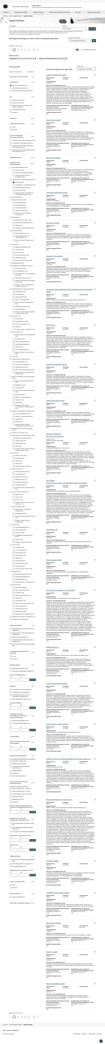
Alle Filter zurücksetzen (15, 72)
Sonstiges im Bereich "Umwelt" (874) (23, 542)
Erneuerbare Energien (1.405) (22, 255)
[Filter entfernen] (36, 58)
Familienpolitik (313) (19, 294)
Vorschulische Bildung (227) (21, 210)
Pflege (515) (18, 326)
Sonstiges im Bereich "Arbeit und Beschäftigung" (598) (22, 176)
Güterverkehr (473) (19, 547)
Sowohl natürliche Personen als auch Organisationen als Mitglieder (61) (20, 695)
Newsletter (15, 1030)
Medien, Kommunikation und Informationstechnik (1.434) (23, 377)
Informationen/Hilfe (21, 12)
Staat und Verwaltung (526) (18, 506)
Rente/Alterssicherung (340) (21, 482)
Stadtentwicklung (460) (20, 443)
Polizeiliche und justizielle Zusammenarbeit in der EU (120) (25, 281)
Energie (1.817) (15, 244)
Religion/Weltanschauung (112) (22, 306)
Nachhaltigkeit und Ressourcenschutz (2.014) (24, 536)
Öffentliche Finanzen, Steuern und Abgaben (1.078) (22, 429)
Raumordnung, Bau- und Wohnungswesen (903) (23, 435)
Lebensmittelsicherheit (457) (21, 367)
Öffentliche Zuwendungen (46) (19, 763)
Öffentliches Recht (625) (20, 455)
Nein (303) (14, 129)
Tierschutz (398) (19, 539)
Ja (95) (13, 127)
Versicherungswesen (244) (21, 608)
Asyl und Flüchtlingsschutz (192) (22, 413)
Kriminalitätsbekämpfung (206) (22, 344)
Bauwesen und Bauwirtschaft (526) (23, 438)
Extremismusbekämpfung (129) (22, 341)
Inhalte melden (92, 1034)
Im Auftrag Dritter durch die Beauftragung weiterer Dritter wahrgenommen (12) (23, 150)
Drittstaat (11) (15, 802)
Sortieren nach (80, 66)
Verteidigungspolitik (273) (21, 579)
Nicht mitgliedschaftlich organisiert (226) (21, 699)
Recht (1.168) (15, 453)
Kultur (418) (15, 356)
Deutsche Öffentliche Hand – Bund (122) (21, 788)
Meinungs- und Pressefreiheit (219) (23, 397)
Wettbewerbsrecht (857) (20, 611)
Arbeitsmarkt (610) (19, 170)
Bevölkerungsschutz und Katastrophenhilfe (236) (25, 335)
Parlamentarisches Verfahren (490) (23, 220)
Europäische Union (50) (17, 796)
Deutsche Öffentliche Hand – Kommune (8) (22, 794)
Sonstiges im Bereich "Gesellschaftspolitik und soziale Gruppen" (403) (24, 312)
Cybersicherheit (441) (20, 339)
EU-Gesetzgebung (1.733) (21, 271)
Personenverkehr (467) (20, 552)
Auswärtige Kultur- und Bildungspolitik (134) (25, 185)
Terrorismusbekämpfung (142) (22, 349)
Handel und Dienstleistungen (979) (23, 595)
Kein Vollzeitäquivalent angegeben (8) (21, 723)
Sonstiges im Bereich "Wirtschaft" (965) (24, 614)
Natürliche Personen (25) (18, 102)
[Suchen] (92, 28)
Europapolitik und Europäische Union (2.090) (22, 265)
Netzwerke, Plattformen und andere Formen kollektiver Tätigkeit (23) (22, 106)
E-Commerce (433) (19, 592)
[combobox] (74, 28)
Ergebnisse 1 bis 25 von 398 (15, 46)
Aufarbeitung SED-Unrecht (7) (22, 233)
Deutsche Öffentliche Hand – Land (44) (21, 791)
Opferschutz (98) (19, 347)
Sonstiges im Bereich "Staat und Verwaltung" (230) (22, 521)
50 (80, 50)
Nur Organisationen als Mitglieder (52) (21, 692)
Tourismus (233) (19, 499)
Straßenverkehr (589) (20, 560)
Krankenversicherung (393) (21, 477)
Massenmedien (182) (20, 394)
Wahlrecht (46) (18, 225)
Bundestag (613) (16, 217)
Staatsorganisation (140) (21, 513)
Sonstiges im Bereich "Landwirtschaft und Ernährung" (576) (24, 373)
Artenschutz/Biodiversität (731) (22, 527)
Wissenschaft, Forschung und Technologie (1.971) (23, 616)
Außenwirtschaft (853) (17, 197)
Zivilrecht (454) (18, 463)
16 (34, 49)
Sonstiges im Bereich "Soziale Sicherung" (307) (24, 488)
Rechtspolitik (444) (19, 458)
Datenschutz (84, 1034)
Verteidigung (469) (16, 571)
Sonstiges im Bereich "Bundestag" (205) (24, 228)
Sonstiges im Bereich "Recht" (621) (23, 466)
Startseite (6, 12)
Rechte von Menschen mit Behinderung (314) (24, 303)
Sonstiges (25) (15, 773)
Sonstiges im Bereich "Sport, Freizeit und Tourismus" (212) (24, 503)
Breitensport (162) (19, 494)
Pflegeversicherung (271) (21, 479)
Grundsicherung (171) (20, 474)
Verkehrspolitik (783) (20, 566)
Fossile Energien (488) (20, 257)
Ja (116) (14, 656)
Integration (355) (19, 419)
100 (83, 50)
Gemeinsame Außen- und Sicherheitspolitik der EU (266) (25, 274)
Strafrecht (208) (18, 461)
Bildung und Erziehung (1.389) (19, 199)
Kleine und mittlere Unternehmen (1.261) (24, 603)
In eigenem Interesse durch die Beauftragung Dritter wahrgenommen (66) (22, 146)
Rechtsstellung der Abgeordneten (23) (24, 222)
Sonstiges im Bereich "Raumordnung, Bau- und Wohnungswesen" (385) (25, 449)
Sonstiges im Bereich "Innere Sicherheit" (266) (24, 353)
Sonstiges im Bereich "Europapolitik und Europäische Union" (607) (24, 285)
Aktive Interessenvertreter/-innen (19, 85)
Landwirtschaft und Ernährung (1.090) (21, 359)
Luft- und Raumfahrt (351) (21, 550)
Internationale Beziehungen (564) (23, 187)
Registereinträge (38, 12)
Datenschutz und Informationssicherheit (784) (24, 381)
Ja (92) (13, 885)
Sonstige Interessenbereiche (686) (20, 619)
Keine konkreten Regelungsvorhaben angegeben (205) (23, 644)
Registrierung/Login (94, 12)
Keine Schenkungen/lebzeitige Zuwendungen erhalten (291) (22, 828)
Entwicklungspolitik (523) (18, 263)
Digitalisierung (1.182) (20, 385)
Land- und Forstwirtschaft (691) (22, 364)
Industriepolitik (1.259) (20, 600)
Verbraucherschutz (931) (21, 606)
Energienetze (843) (19, 252)
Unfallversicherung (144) (21, 485)
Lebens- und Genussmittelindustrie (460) (24, 369)
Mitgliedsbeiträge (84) (17, 770)
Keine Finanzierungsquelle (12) (19, 776)
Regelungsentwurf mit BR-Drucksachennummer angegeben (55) (23, 633)
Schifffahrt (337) (18, 558)
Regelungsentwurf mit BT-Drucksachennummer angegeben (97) (23, 629)
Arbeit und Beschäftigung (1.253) (19, 167)
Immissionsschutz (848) (20, 530)
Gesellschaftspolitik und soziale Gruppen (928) (23, 289)
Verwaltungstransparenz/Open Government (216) (25, 517)
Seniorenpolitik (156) (20, 309)
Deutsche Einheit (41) (17, 230)
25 (77, 50)
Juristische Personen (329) (18, 100)
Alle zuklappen (31, 72)
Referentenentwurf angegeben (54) (20, 637)
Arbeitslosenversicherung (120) (22, 471)
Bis (21, 676)
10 (75, 50)
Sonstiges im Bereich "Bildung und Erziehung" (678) (23, 214)
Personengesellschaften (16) (18, 109)
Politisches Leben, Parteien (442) (19, 432)
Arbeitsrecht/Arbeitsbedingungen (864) (24, 172)
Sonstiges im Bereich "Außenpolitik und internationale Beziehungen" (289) (24, 193)
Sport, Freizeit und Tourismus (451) (20, 491)
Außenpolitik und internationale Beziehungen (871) (23, 179)
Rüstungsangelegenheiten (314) (22, 576)
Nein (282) (14, 659)
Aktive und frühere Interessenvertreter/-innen (22, 90)
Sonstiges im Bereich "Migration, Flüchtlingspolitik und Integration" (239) (24, 425)
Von (11, 676)
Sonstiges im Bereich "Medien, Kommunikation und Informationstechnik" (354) (24, 407)
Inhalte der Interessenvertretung (59, 12)
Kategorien (64, 26)
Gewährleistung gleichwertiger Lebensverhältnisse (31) (22, 236)
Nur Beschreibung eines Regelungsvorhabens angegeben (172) (22, 640)
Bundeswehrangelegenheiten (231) (23, 574)
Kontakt (78, 12)
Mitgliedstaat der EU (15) (18, 799)
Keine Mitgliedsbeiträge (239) (19, 866)
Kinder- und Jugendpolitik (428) (22, 299)
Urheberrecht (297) (19, 400)
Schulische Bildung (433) (21, 207)
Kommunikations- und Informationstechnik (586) (25, 391)
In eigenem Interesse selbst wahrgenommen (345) (23, 140)
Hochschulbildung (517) (20, 205)
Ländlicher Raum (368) (20, 440)
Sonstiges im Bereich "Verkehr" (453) (23, 568)
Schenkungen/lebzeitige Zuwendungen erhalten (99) (23, 824)
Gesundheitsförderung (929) (21, 321)
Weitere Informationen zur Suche (61, 32)
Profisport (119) (18, 497)
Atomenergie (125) (19, 249)
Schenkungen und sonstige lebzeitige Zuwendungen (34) (20, 767)
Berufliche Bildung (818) (20, 202)
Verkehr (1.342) (15, 544)
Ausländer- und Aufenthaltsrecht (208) (24, 416)
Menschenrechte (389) (20, 190)
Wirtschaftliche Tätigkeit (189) (19, 761)
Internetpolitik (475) (19, 387)
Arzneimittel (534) (19, 318)
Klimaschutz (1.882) (19, 532)
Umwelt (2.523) (15, 524)
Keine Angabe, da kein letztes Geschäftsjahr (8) (23, 831)
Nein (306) (14, 887)
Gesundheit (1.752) (16, 316)
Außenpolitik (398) (19, 182)
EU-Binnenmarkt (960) (20, 268)
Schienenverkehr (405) (20, 555)
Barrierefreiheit (76, 1034)
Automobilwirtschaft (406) (21, 587)
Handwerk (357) (19, 598)
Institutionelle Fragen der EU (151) (23, 278)
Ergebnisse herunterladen (74, 37)
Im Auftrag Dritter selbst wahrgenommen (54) (22, 143)
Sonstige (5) (15, 112)
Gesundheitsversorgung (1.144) (22, 324)
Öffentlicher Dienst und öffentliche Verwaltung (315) (23, 510)
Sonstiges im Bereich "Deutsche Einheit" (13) (24, 241)
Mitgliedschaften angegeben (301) (20, 668)
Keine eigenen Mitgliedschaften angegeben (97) (23, 671)
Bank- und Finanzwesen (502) (22, 590)
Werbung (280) (18, 402)
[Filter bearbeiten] (34, 58)
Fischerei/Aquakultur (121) (21, 361)
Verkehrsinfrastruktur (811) (21, 563)
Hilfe (4, 1030)
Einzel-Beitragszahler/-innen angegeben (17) (22, 863)
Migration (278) (18, 421)
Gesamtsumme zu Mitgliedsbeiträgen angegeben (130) (23, 860)
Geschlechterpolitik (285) (21, 297)
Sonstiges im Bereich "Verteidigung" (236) (24, 582)
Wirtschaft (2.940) (16, 584)
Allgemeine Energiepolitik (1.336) (22, 247)
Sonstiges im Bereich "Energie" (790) (23, 260)
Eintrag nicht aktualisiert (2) (18, 897)
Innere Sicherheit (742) (17, 332)
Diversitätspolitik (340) (20, 291)
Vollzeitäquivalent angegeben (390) (20, 720)
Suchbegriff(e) (12, 26)
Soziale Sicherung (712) (17, 469)
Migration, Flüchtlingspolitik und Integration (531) (23, 411)
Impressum (99, 1034)
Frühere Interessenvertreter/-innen (20, 88)
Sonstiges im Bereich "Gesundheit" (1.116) (25, 329)
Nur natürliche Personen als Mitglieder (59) (22, 689)
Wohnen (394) (18, 446)
